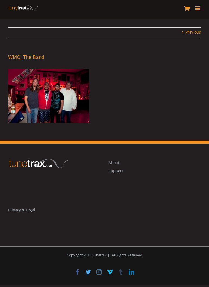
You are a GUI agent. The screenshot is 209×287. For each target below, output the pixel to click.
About (114, 162)
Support (116, 170)
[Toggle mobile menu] (198, 8)
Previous (193, 32)
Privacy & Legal (21, 209)
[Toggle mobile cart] (187, 8)
